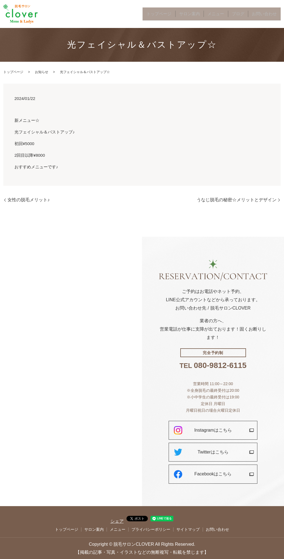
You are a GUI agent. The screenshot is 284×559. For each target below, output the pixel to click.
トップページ (187, 14)
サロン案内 (210, 14)
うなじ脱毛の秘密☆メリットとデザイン (237, 199)
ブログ (248, 14)
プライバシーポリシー (150, 529)
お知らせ (41, 72)
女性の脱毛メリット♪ (28, 199)
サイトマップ (188, 529)
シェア (117, 521)
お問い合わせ (268, 14)
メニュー (230, 14)
